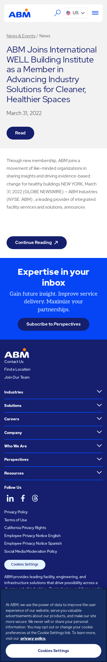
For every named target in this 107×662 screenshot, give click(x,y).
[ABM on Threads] (35, 498)
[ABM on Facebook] (22, 498)
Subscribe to (54, 324)
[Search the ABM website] (57, 12)
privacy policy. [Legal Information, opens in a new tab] (33, 638)
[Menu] (93, 13)
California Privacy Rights (25, 527)
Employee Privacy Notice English (32, 535)
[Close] (100, 596)
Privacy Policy (16, 512)
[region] (53, 625)
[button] (76, 13)
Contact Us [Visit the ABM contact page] (14, 361)
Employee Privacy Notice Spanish (33, 543)
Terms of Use (15, 520)
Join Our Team (16, 377)
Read (20, 133)
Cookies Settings (24, 564)
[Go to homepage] (20, 13)
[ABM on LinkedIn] (10, 498)
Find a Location (17, 369)
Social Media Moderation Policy (30, 551)
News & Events (21, 36)
